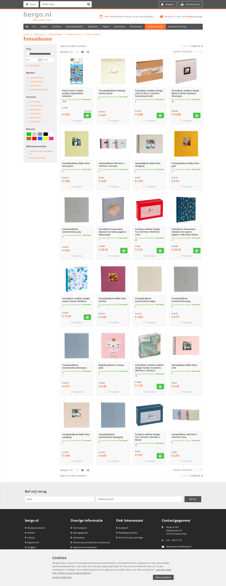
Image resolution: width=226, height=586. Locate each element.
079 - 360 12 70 (174, 540)
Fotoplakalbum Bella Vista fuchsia (112, 300)
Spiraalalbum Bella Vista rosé (184, 366)
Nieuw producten (35, 527)
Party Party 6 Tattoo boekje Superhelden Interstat (72, 93)
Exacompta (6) (36, 77)
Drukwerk (122, 527)
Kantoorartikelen (74, 26)
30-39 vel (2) (35, 117)
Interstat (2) (35, 85)
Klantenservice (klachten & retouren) (90, 542)
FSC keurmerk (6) (37, 157)
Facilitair (57, 26)
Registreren (32, 542)
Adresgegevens (79, 532)
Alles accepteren (163, 577)
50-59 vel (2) (35, 121)
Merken (30, 532)
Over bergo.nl (79, 527)
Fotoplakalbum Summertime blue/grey (74, 366)
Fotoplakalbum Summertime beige (145, 300)
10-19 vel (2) (35, 101)
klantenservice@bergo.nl (178, 546)
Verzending (77, 537)
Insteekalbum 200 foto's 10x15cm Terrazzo (111, 164)
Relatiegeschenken (127, 532)
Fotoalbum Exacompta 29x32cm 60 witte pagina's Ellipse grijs (112, 232)
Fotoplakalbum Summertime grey (71, 230)
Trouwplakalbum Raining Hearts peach (112, 92)
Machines (93, 26)
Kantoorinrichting (177, 26)
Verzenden (119, 26)
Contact (30, 537)
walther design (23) (38, 89)
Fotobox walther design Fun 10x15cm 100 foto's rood (147, 232)
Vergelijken (78, 120)
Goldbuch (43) (36, 81)
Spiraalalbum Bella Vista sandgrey (147, 164)
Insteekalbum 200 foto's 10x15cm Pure (184, 436)
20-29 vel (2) (35, 113)
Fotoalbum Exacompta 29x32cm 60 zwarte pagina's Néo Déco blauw (185, 232)
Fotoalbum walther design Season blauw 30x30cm (76, 300)
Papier (106, 26)
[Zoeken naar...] (89, 4)
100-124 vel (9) (36, 105)
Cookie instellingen (62, 577)
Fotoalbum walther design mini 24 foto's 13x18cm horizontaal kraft (149, 93)
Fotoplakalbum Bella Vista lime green (76, 164)
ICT (34, 26)
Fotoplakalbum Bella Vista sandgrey (76, 436)
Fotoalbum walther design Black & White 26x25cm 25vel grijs (185, 93)
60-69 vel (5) (35, 109)
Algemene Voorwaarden (84, 547)
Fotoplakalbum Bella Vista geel (185, 164)
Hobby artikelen (155, 26)
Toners (44, 26)
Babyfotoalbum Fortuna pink (111, 366)
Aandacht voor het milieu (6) (41, 152)
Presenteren (136, 26)
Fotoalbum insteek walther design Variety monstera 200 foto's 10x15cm (149, 368)
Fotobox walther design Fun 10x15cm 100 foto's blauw (147, 437)
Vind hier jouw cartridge (129, 537)
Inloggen (30, 547)
